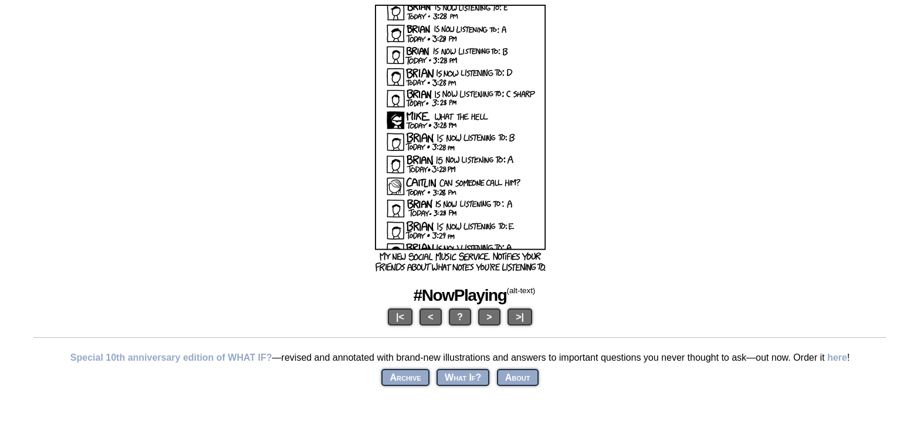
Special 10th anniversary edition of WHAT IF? (171, 357)
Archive (405, 377)
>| (520, 317)
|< (400, 317)
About (517, 377)
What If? (463, 377)
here (837, 357)
